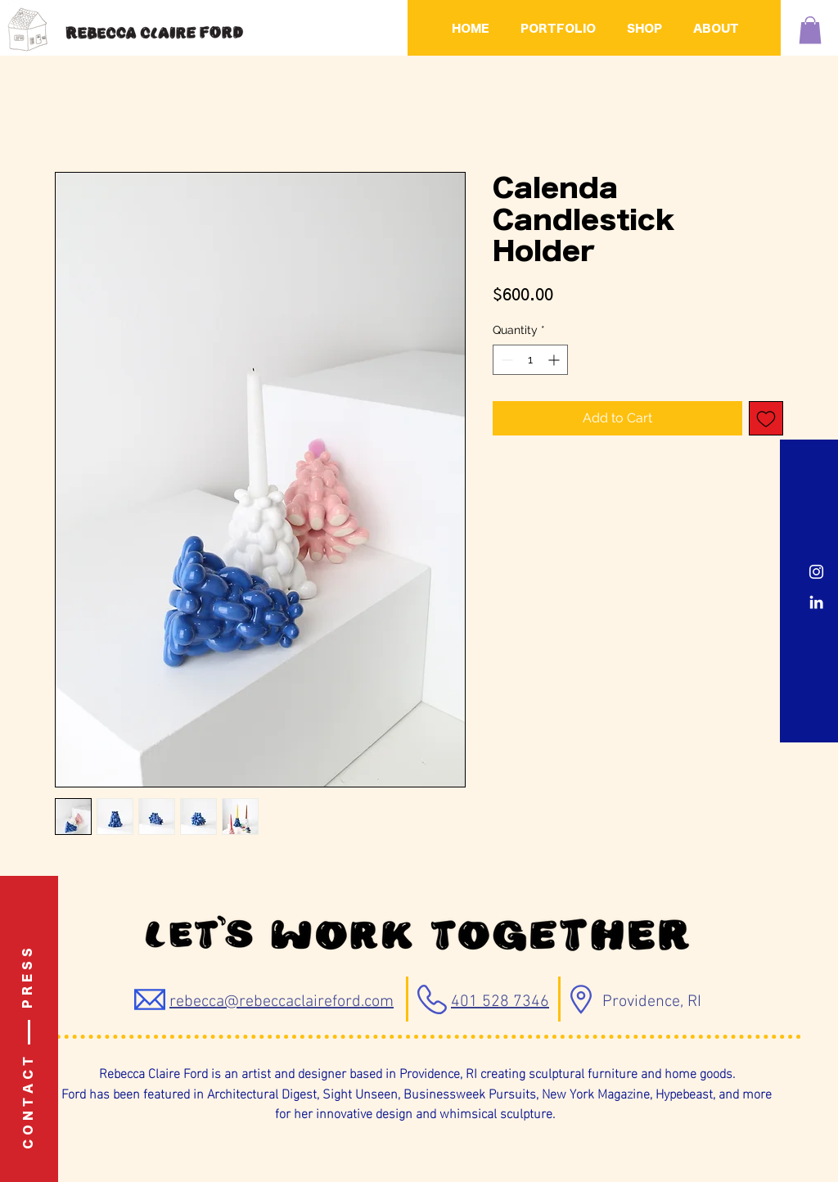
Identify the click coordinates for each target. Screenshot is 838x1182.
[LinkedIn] (816, 602)
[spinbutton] (530, 359)
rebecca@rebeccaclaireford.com (281, 1002)
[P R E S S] (28, 978)
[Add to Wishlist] (766, 418)
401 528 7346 (500, 1002)
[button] (810, 29)
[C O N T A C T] (29, 1103)
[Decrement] (505, 359)
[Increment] (555, 359)
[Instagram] (816, 571)
